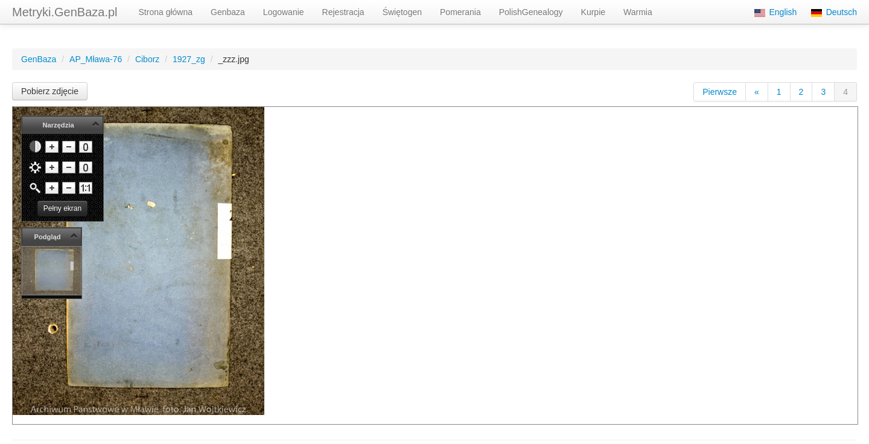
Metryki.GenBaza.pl (65, 12)
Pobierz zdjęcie (49, 91)
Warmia (637, 12)
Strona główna (166, 12)
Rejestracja (343, 12)
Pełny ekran (62, 208)
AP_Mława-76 (95, 59)
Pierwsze (719, 92)
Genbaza (228, 12)
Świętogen (402, 12)
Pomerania (460, 12)
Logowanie (283, 12)
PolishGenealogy (531, 12)
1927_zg (189, 59)
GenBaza (38, 59)
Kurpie (593, 12)
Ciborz (147, 59)
